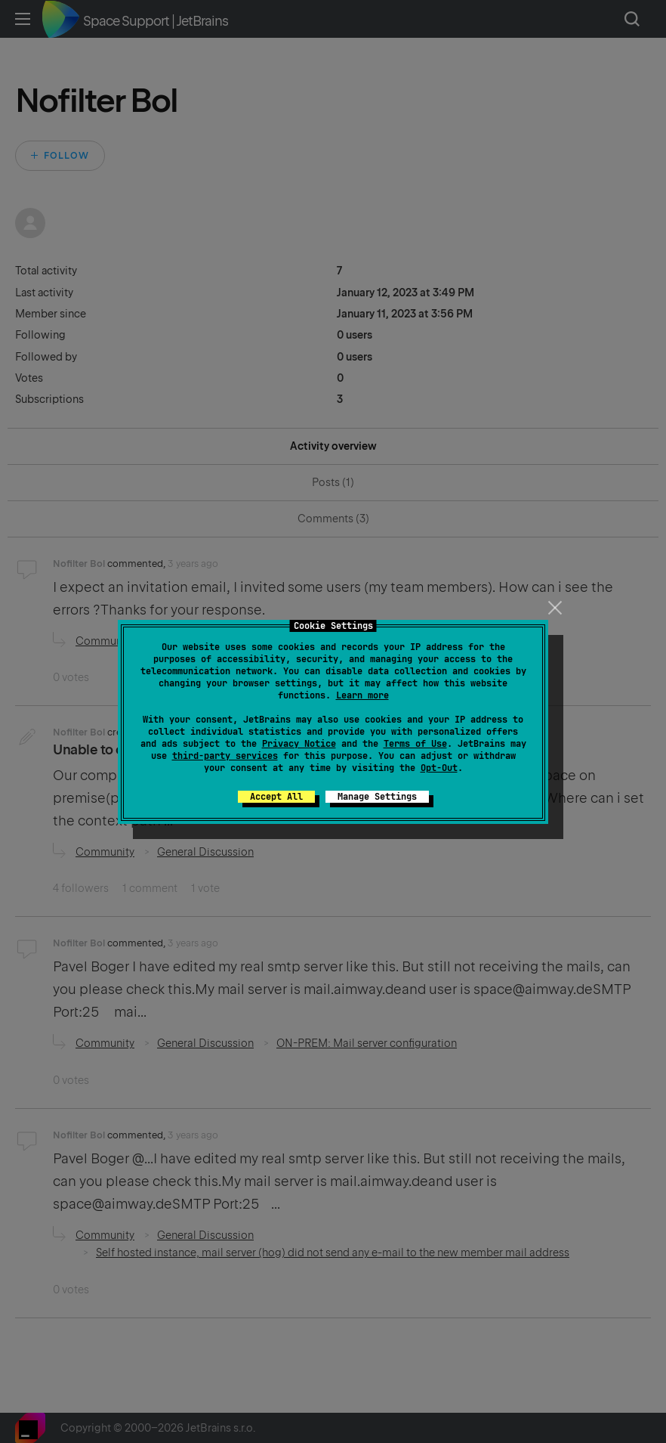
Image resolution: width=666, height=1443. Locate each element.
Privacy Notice (299, 744)
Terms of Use (415, 744)
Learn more (362, 695)
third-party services (225, 756)
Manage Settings (377, 797)
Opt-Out (439, 768)
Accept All (276, 797)
